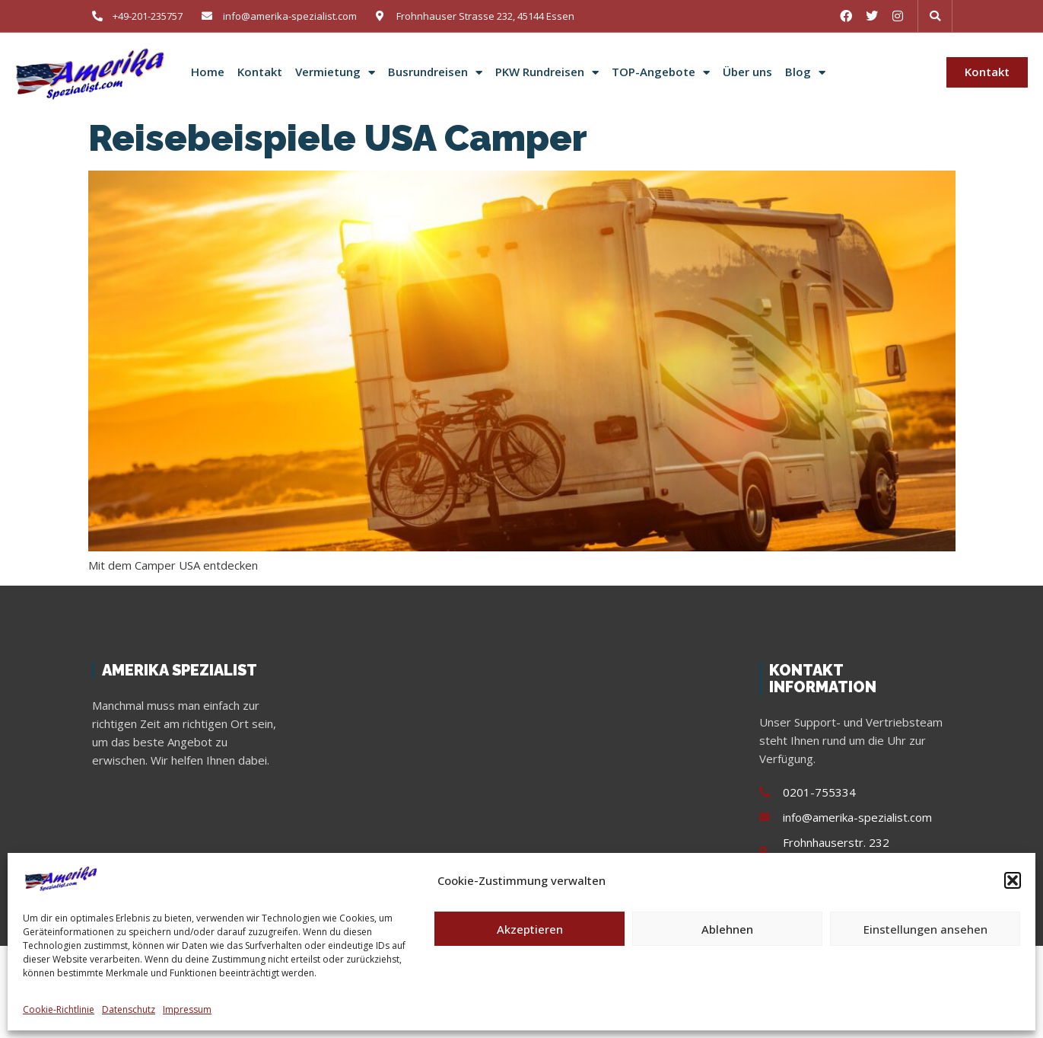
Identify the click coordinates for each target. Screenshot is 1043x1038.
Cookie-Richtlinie (58, 1009)
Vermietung (335, 72)
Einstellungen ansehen (925, 929)
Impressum (187, 1009)
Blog (805, 72)
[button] (1012, 880)
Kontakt (259, 72)
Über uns (747, 72)
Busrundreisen (435, 72)
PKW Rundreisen (547, 72)
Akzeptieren (530, 929)
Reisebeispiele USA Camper (337, 138)
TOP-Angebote (661, 72)
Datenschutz (128, 1009)
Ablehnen (727, 929)
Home (207, 72)
